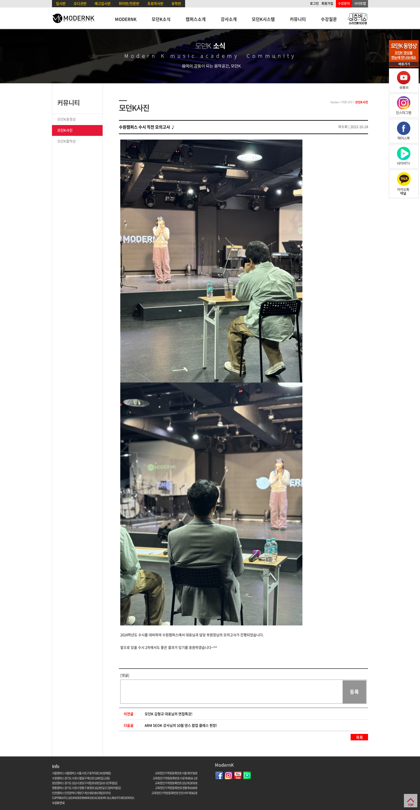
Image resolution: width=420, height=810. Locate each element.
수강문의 (344, 3)
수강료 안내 (58, 803)
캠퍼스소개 (196, 19)
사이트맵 (360, 3)
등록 (354, 691)
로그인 (314, 3)
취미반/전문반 (129, 3)
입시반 (61, 3)
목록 (359, 737)
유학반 (176, 3)
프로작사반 (155, 3)
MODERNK (126, 19)
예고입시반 (103, 3)
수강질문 (329, 19)
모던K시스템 (263, 19)
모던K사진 (65, 130)
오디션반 (80, 3)
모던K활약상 (66, 141)
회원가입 (327, 3)
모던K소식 (161, 19)
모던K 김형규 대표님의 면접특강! (168, 713)
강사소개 (229, 19)
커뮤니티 (298, 19)
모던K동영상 (66, 119)
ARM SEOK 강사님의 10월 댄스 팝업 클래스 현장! (181, 725)
